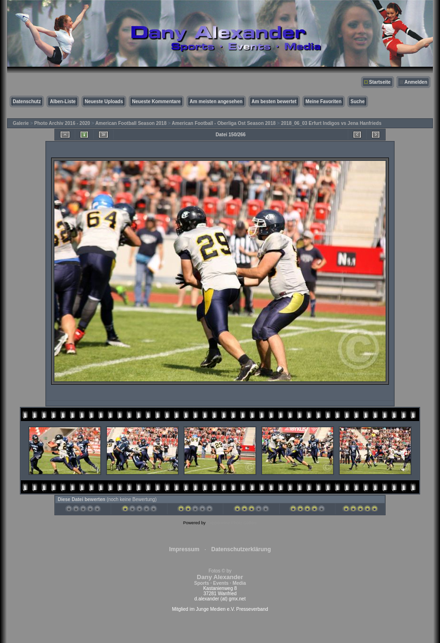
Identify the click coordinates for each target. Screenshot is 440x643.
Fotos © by (220, 577)
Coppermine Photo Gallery (232, 522)
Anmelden (416, 82)
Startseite (380, 82)
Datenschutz (27, 101)
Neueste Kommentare (156, 101)
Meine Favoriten (324, 101)
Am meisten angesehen (216, 101)
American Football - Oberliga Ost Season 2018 (224, 123)
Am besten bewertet (274, 101)
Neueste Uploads (104, 101)
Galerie (21, 123)
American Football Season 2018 (131, 123)
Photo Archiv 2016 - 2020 (62, 123)
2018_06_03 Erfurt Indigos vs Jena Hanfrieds (331, 123)
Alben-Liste (62, 101)
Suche (358, 101)
